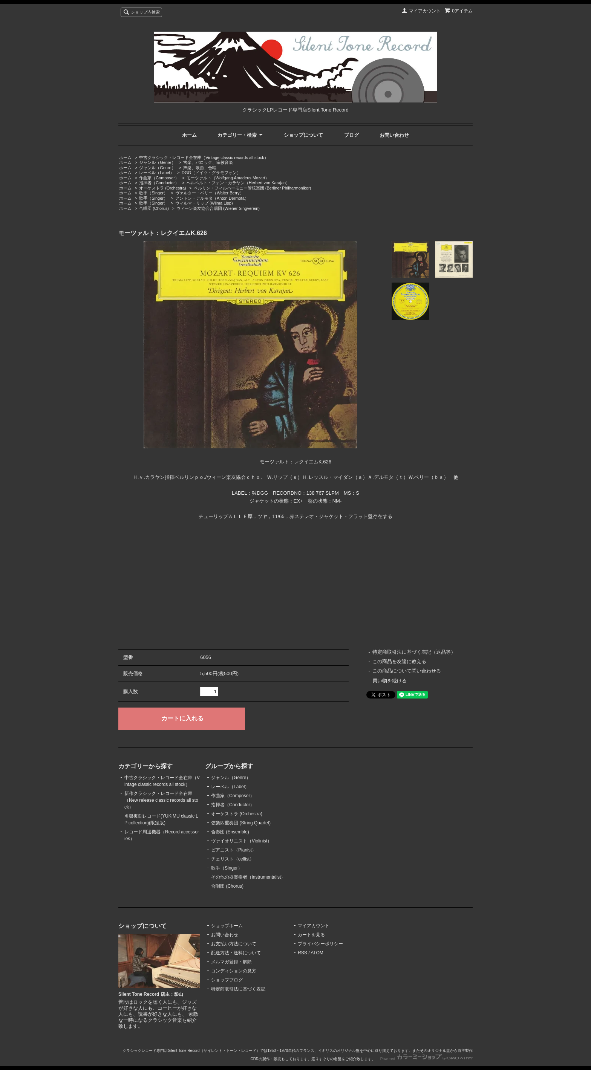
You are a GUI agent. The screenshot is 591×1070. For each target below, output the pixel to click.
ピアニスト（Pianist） (233, 850)
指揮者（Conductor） (159, 182)
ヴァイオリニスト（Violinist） (241, 841)
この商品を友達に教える (399, 661)
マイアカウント (425, 11)
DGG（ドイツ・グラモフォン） (211, 172)
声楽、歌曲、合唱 (199, 167)
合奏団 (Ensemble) (230, 832)
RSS (302, 952)
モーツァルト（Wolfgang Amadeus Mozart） (228, 178)
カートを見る (311, 934)
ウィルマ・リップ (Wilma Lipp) (204, 203)
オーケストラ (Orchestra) (162, 188)
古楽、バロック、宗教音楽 (208, 162)
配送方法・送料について (236, 952)
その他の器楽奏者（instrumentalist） (248, 877)
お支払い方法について (233, 943)
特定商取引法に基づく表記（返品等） (414, 652)
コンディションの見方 (233, 971)
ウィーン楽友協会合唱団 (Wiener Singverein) (218, 208)
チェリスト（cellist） (232, 859)
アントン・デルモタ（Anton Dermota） (212, 198)
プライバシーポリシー (320, 943)
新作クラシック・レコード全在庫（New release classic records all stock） (161, 800)
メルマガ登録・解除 (231, 962)
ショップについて (303, 135)
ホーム (189, 135)
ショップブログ (227, 980)
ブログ (351, 135)
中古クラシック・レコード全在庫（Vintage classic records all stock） (203, 157)
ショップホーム (227, 925)
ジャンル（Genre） (157, 162)
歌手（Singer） (153, 193)
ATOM (317, 952)
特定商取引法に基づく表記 (238, 989)
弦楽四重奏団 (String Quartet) (241, 822)
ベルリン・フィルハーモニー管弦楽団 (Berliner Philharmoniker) (252, 188)
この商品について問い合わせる (406, 671)
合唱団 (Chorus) (154, 208)
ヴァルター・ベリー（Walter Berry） (209, 193)
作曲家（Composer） (159, 178)
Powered (426, 1059)
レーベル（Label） (156, 172)
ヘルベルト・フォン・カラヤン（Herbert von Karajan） (238, 182)
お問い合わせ (394, 135)
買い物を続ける (389, 680)
